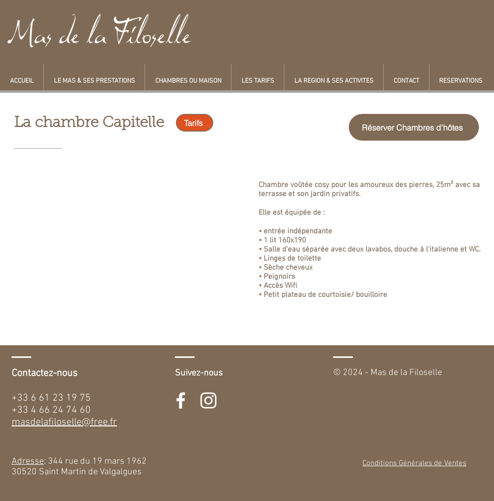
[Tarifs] (194, 123)
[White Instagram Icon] (208, 400)
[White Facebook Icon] (181, 400)
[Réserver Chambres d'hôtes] (414, 127)
